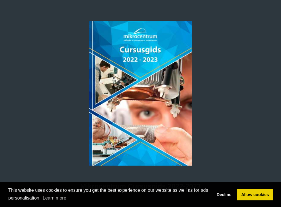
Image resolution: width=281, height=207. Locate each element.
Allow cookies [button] (255, 194)
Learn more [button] (54, 197)
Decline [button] (224, 194)
